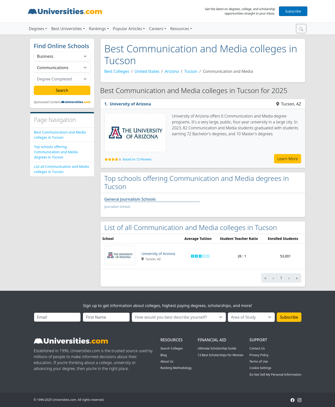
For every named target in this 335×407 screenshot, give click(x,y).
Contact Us (257, 348)
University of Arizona (130, 104)
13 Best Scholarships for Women (220, 355)
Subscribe (293, 11)
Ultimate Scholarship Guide (216, 348)
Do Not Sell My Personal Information (275, 374)
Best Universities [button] (66, 28)
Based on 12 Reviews (137, 159)
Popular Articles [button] (127, 28)
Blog (163, 355)
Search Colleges (171, 348)
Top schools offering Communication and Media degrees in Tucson (56, 151)
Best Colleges (116, 71)
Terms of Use (258, 361)
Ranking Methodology (176, 368)
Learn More (287, 158)
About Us (167, 361)
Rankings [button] (97, 28)
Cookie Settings (260, 368)
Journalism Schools (117, 207)
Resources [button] (179, 28)
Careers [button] (156, 28)
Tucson (190, 71)
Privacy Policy (258, 355)
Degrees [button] (36, 28)
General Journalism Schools (130, 199)
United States (147, 71)
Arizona (172, 71)
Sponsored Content (47, 102)
